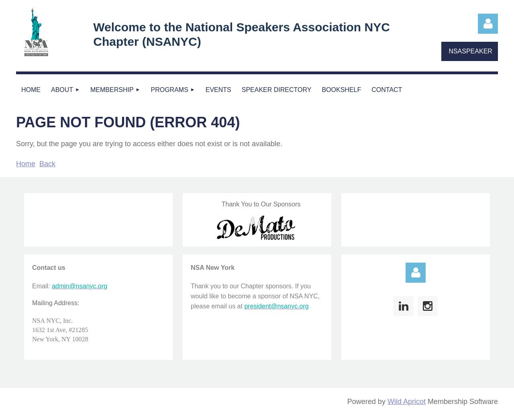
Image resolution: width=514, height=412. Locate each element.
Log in (488, 24)
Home (25, 164)
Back (47, 164)
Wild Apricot (407, 402)
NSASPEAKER (470, 51)
